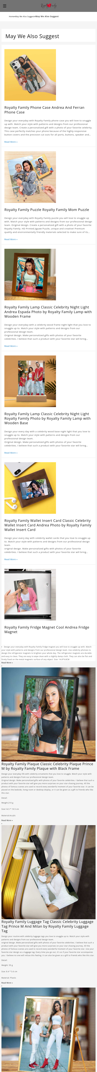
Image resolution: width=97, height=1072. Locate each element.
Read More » (11, 141)
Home (11, 16)
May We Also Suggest (25, 16)
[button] (5, 6)
